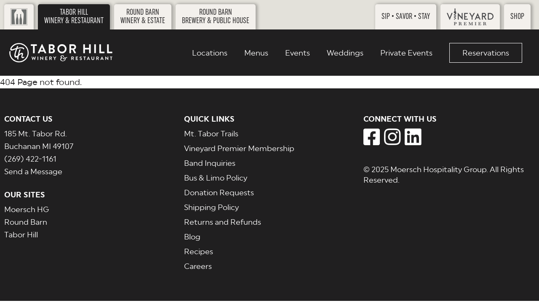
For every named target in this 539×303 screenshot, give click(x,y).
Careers (198, 266)
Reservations (485, 52)
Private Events (406, 52)
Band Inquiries (209, 163)
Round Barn (25, 222)
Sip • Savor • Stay (406, 17)
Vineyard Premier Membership (239, 148)
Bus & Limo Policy (215, 177)
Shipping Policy (211, 207)
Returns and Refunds (222, 222)
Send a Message (33, 171)
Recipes (198, 251)
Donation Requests (219, 192)
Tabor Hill (21, 234)
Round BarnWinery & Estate (142, 16)
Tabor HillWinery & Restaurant (74, 16)
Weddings (345, 52)
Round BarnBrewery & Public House (215, 16)
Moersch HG (26, 209)
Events (297, 52)
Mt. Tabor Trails (211, 133)
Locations (209, 52)
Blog (192, 236)
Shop (517, 17)
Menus (256, 52)
